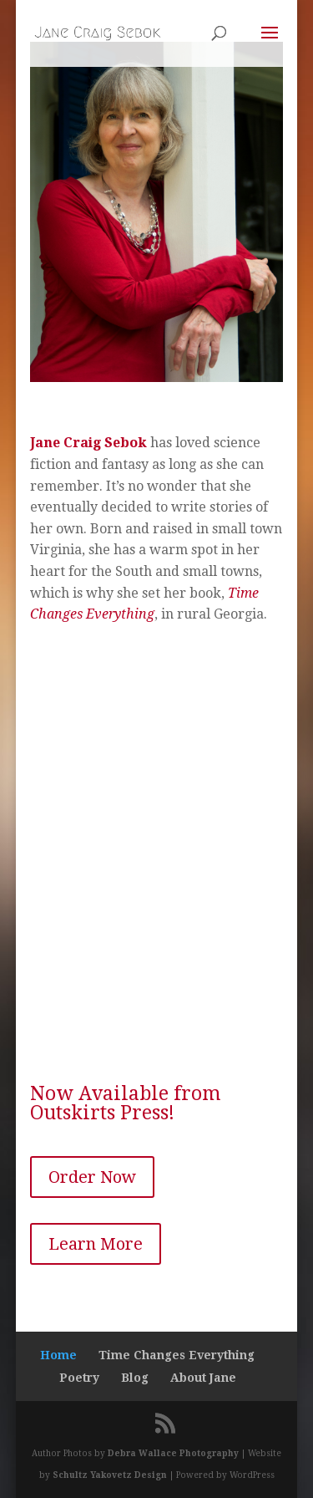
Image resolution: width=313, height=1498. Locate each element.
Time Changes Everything (176, 1355)
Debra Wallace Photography (173, 1453)
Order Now (92, 1177)
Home (58, 1355)
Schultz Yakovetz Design (110, 1475)
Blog (135, 1377)
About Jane (203, 1377)
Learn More (95, 1244)
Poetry (79, 1377)
